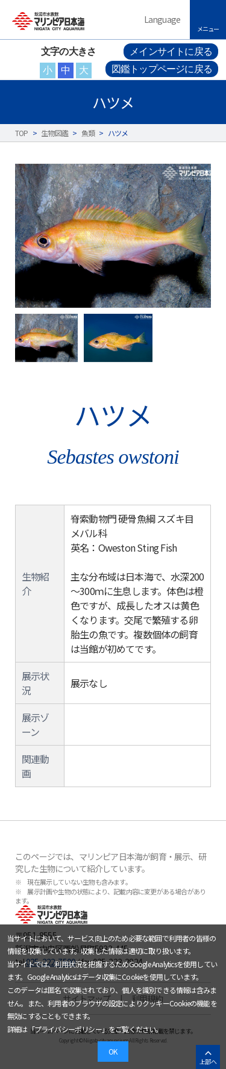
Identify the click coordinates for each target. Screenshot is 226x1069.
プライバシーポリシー (68, 1029)
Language (162, 19)
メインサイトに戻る (171, 51)
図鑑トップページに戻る (161, 69)
